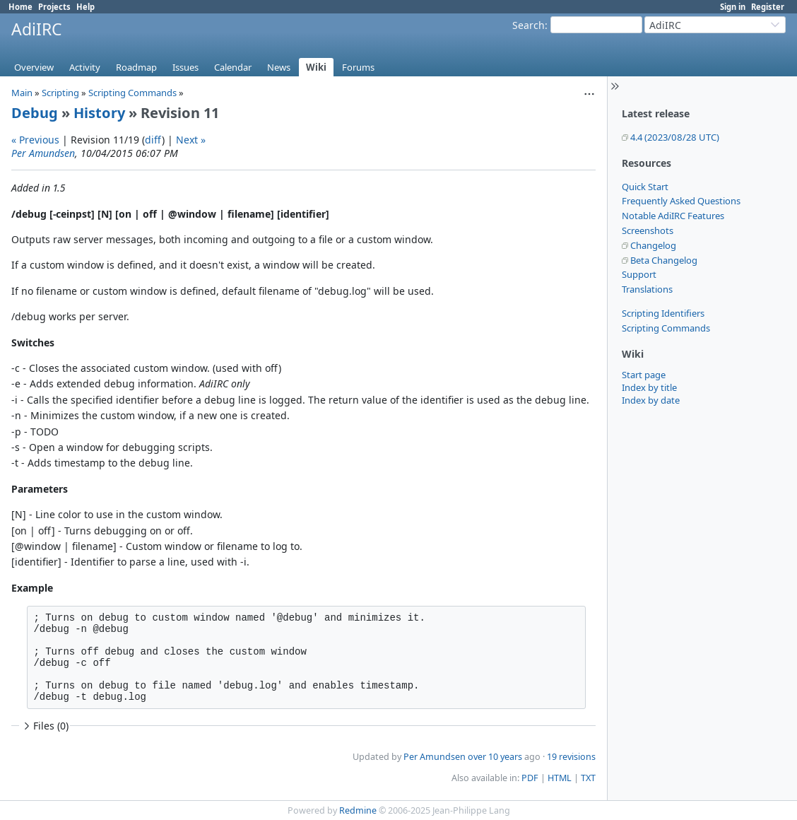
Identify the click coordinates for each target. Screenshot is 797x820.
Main (22, 92)
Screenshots (647, 230)
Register (767, 6)
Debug (34, 112)
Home (20, 6)
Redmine (358, 810)
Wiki (316, 67)
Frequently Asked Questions (681, 200)
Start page (644, 374)
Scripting (60, 92)
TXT (588, 778)
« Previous (35, 139)
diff (153, 139)
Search (528, 25)
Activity (84, 67)
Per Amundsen (43, 153)
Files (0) (44, 725)
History (99, 112)
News (278, 67)
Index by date (651, 400)
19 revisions (571, 757)
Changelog (653, 245)
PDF (529, 778)
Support (639, 274)
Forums (358, 67)
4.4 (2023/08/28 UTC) (674, 137)
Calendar (233, 67)
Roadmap (136, 67)
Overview (34, 67)
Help (85, 6)
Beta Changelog (663, 260)
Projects (54, 6)
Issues (185, 67)
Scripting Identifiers (663, 313)
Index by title (649, 387)
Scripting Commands (666, 328)
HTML (560, 778)
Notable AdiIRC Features (673, 215)
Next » (191, 139)
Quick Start (645, 186)
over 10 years (495, 757)
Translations (647, 289)
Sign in (732, 6)
